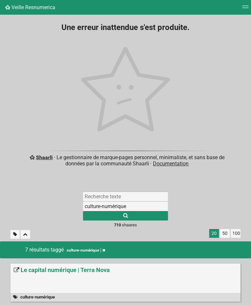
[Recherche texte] (125, 196)
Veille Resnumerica (30, 7)
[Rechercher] (125, 216)
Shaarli (44, 157)
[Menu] (245, 9)
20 (214, 233)
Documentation (171, 163)
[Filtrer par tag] (125, 206)
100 (236, 233)
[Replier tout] (25, 234)
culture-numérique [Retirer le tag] (86, 250)
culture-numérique (37, 297)
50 (224, 233)
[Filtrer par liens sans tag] (15, 234)
